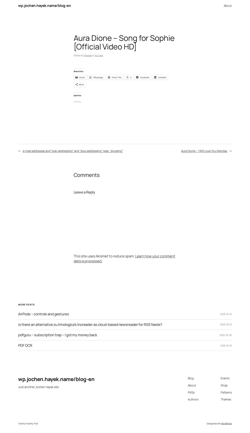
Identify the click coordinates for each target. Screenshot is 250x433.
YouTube (99, 55)
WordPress (226, 423)
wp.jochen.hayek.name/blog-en (44, 5)
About (228, 5)
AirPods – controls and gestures (43, 314)
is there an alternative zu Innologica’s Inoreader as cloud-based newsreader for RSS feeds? (90, 325)
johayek (88, 55)
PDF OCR (25, 346)
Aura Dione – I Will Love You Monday (204, 151)
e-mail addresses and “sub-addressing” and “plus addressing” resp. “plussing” (73, 151)
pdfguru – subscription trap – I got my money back (57, 335)
